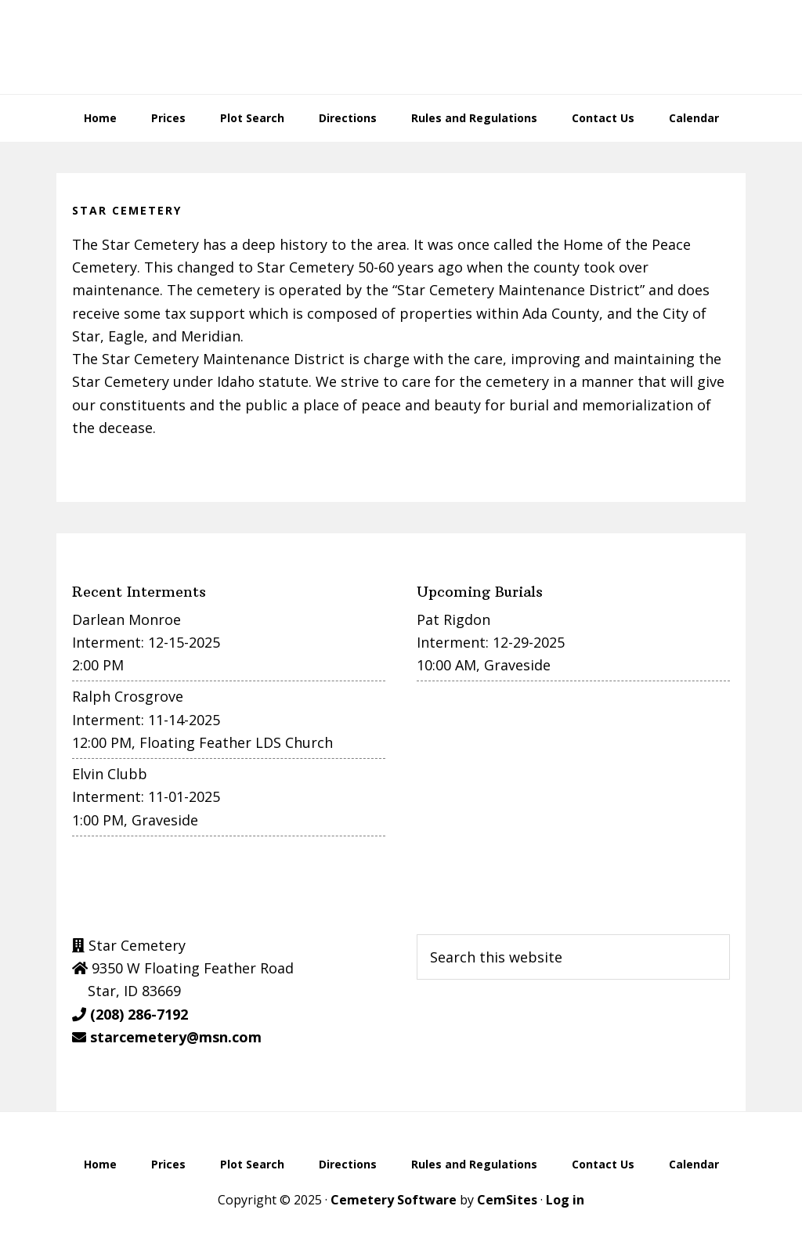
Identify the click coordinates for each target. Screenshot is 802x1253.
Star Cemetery (401, 47)
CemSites (507, 1199)
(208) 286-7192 (139, 1014)
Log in (565, 1199)
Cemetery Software (394, 1199)
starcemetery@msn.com (176, 1036)
